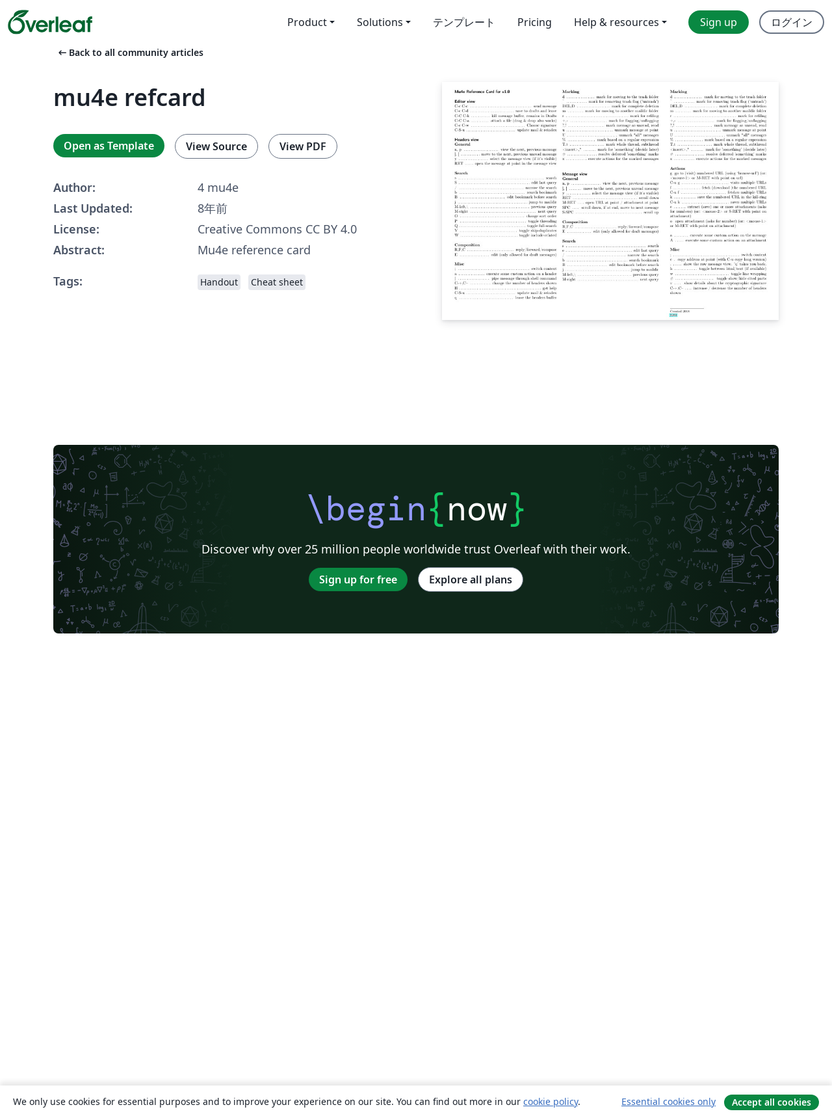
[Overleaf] (50, 22)
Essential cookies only (668, 1101)
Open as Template (109, 146)
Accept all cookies (771, 1102)
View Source (216, 146)
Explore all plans (470, 579)
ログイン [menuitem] (791, 22)
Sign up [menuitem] (718, 22)
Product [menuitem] (307, 22)
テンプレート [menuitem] (464, 22)
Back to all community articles (129, 52)
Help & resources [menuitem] (616, 22)
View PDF (303, 146)
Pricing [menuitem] (534, 22)
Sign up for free (358, 579)
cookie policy (550, 1101)
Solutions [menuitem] (380, 22)
